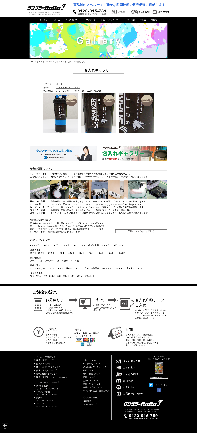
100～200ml (35, 276)
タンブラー (44, 20)
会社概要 (87, 401)
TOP (32, 62)
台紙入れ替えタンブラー (111, 20)
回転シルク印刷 (58, 177)
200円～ (42, 253)
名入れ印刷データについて (94, 367)
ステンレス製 (36, 261)
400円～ (62, 253)
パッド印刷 (74, 177)
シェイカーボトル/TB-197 (68, 87)
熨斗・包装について (92, 374)
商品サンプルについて (92, 387)
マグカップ (91, 20)
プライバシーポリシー (92, 404)
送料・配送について (92, 384)
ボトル (57, 20)
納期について (89, 377)
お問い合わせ (126, 387)
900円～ (112, 253)
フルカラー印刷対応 (149, 20)
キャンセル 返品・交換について (97, 391)
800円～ (102, 253)
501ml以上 (90, 276)
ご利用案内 (125, 367)
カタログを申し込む (159, 378)
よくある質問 (126, 374)
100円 (33, 253)
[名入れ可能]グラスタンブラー (49, 367)
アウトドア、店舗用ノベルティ (128, 268)
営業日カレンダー (129, 393)
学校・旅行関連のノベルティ (98, 268)
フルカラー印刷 (37, 210)
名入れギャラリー (44, 62)
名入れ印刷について (92, 364)
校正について (89, 370)
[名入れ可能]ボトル (44, 364)
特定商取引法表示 (91, 398)
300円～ (52, 253)
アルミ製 (75, 261)
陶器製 (65, 261)
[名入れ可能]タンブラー (46, 360)
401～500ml (76, 276)
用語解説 (124, 380)
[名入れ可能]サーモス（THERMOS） (52, 377)
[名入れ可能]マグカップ (46, 370)
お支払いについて (91, 381)
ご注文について (90, 360)
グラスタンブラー (73, 20)
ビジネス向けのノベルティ (42, 268)
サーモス (131, 20)
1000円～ (123, 253)
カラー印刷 (111, 177)
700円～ (92, 253)
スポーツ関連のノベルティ (69, 268)
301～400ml (62, 276)
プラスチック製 (52, 261)
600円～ (82, 253)
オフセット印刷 (128, 177)
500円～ (72, 253)
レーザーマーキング (93, 177)
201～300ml (49, 276)
